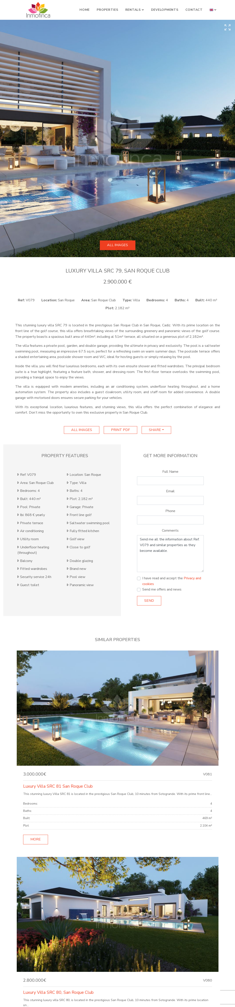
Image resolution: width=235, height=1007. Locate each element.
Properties (107, 10)
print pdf (120, 429)
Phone (170, 511)
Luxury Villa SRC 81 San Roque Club (58, 786)
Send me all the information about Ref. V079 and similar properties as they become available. (170, 553)
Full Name (170, 471)
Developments (164, 10)
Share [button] (155, 429)
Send (149, 600)
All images (117, 245)
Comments (170, 530)
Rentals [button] (133, 10)
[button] (213, 10)
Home (85, 10)
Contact (194, 10)
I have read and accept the (171, 581)
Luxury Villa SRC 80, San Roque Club (58, 992)
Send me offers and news (161, 589)
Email (170, 491)
